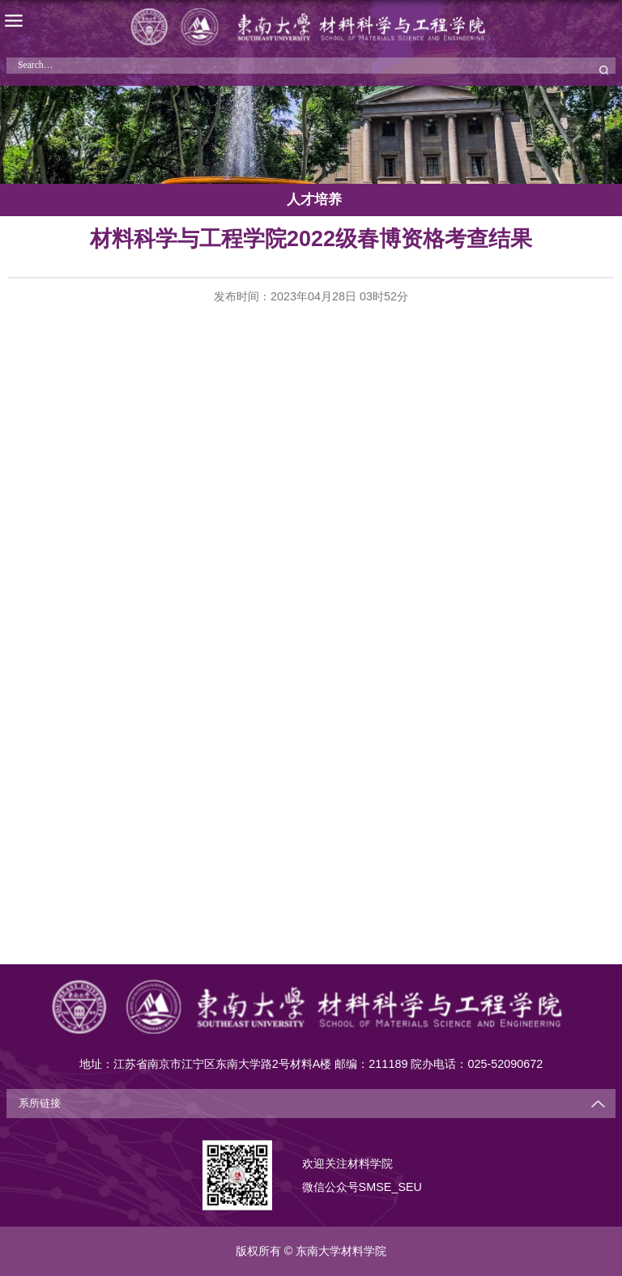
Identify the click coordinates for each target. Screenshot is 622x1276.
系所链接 (40, 1103)
